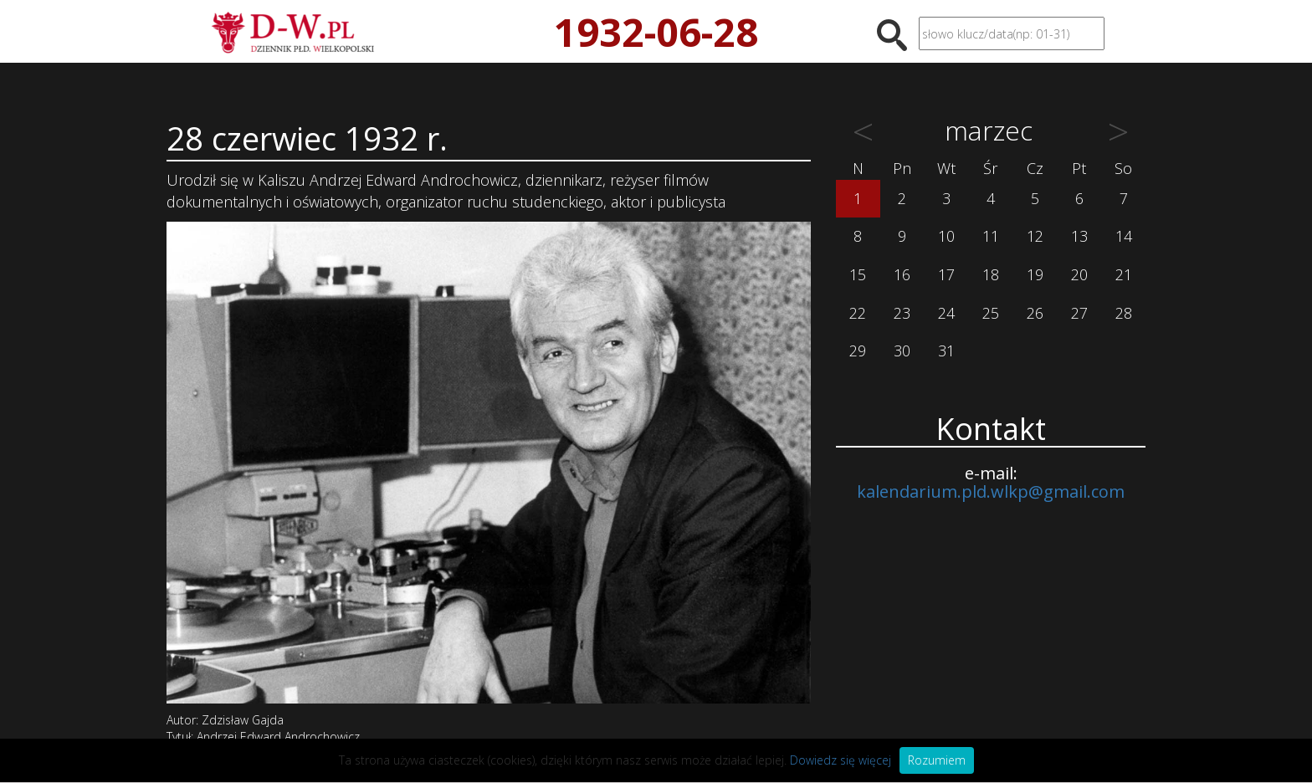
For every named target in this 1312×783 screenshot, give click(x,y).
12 (1035, 236)
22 (857, 313)
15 (857, 274)
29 (857, 350)
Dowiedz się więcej (840, 760)
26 (1035, 313)
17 (946, 274)
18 (990, 274)
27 (1079, 313)
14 (1123, 236)
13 (1079, 236)
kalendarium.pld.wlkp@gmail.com (991, 491)
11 (990, 236)
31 (946, 350)
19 (1035, 274)
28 (1123, 313)
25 (990, 313)
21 (1123, 274)
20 (1079, 274)
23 (902, 313)
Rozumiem (937, 760)
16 (902, 274)
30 (902, 350)
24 (946, 313)
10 (946, 236)
